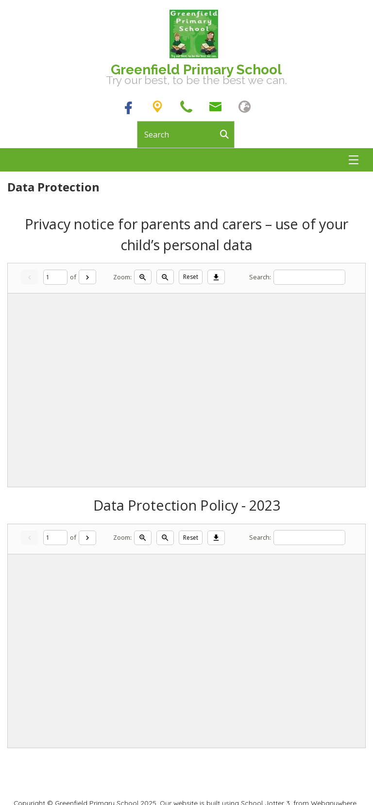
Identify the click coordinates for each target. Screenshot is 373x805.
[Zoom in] (143, 277)
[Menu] (353, 159)
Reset (190, 277)
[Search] (227, 134)
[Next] (87, 277)
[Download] (216, 277)
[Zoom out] (165, 277)
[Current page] (55, 277)
